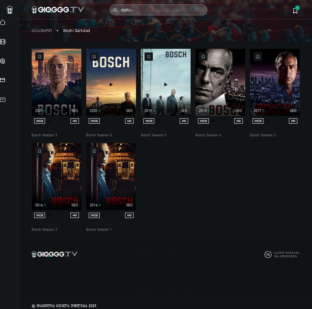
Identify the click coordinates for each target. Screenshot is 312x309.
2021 (39, 110)
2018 (203, 110)
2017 (257, 110)
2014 (94, 205)
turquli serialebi (145, 283)
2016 (39, 205)
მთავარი (42, 30)
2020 (94, 110)
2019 (148, 110)
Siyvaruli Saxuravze (177, 283)
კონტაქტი (174, 253)
